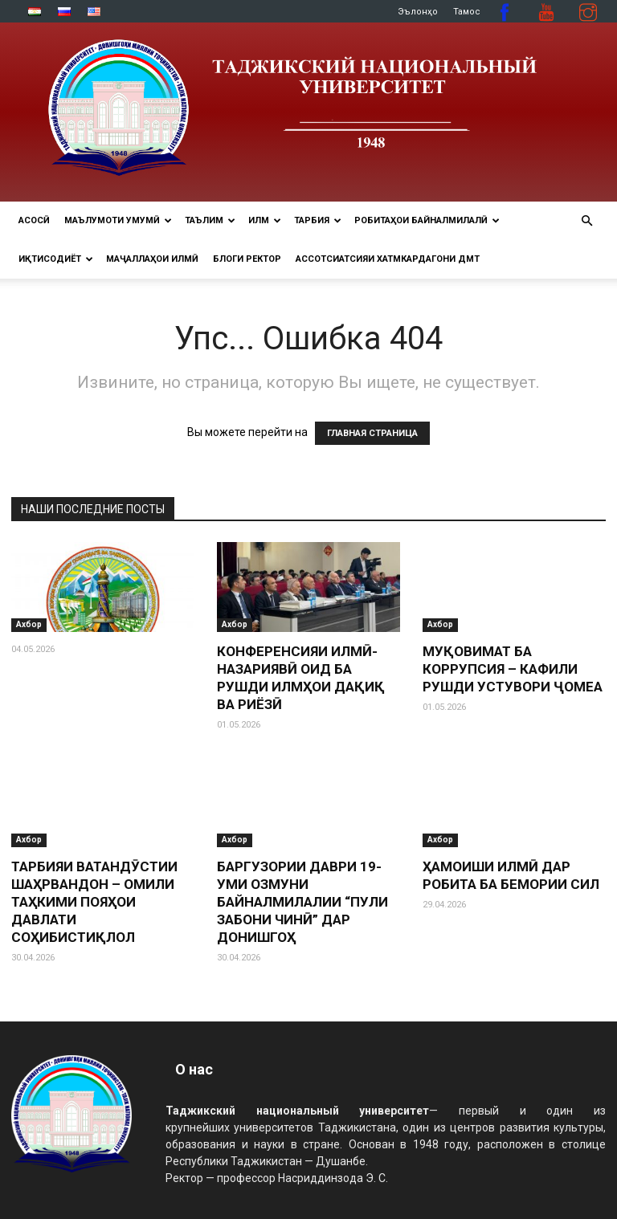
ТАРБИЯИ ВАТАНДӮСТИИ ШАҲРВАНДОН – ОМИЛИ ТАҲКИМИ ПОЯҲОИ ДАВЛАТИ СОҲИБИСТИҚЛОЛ (94, 901)
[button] (586, 221)
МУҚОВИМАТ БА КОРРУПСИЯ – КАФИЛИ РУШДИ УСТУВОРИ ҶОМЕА (513, 669)
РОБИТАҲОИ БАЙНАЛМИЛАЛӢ (427, 220)
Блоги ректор (247, 259)
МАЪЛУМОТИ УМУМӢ (118, 220)
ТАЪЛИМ (210, 220)
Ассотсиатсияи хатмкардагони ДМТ (388, 259)
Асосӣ (34, 220)
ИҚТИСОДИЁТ (55, 259)
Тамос (466, 11)
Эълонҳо (418, 11)
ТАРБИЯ (317, 220)
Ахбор (29, 624)
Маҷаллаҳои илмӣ (152, 259)
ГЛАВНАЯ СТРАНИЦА (372, 433)
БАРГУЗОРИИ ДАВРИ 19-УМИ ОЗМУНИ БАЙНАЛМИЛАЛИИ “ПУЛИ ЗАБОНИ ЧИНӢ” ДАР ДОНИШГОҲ (302, 901)
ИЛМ (264, 220)
